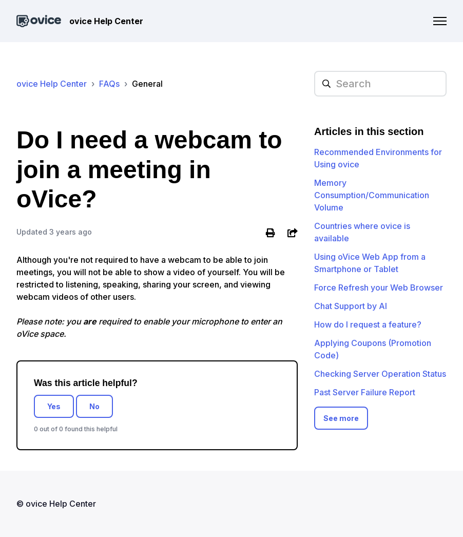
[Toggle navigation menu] (440, 21)
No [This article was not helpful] (94, 406)
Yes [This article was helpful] (54, 406)
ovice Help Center (51, 84)
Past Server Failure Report (364, 392)
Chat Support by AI (350, 306)
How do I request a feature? (367, 324)
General (147, 84)
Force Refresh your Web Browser (378, 287)
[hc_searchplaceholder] (380, 84)
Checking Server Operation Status (380, 374)
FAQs (109, 84)
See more (341, 418)
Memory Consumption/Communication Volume (371, 195)
